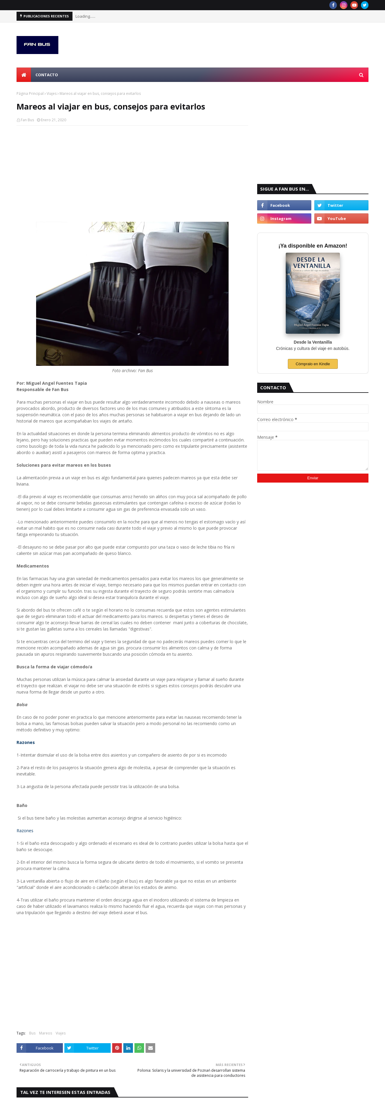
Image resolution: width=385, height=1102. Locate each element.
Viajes (52, 93)
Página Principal (30, 93)
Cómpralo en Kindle (313, 364)
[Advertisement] (132, 174)
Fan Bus (27, 119)
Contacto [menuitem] (46, 74)
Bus (32, 1033)
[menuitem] (24, 75)
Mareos (45, 1033)
